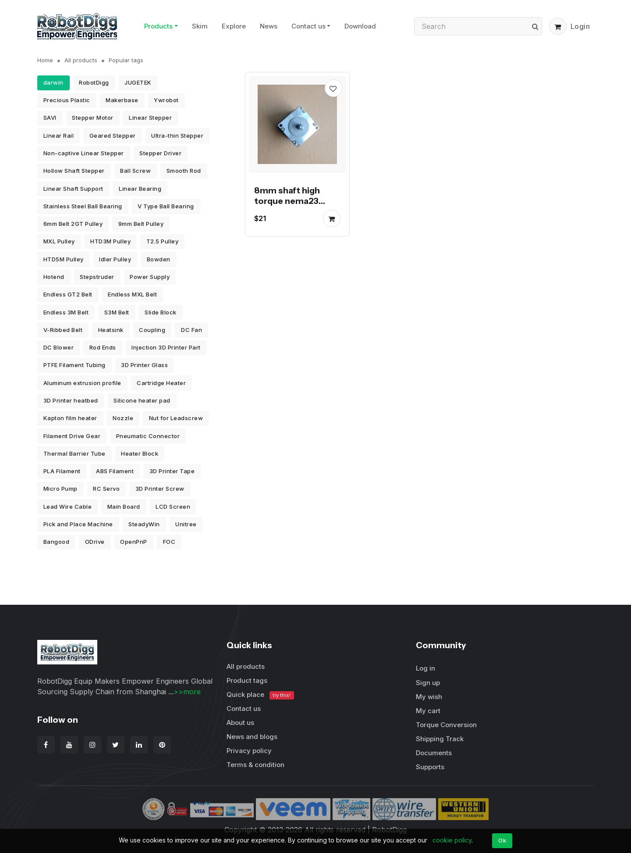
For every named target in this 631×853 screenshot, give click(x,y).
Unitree (186, 524)
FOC (169, 541)
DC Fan (191, 329)
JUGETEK (138, 82)
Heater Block (139, 453)
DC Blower (58, 347)
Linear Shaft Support (73, 188)
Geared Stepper (112, 135)
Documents (434, 753)
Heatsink (111, 329)
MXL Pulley (59, 241)
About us (240, 722)
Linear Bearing (140, 188)
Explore (234, 26)
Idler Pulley (115, 259)
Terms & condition (255, 764)
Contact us (308, 26)
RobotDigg (94, 82)
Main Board (123, 506)
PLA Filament (62, 471)
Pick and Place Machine (78, 524)
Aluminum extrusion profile (82, 382)
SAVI (50, 117)
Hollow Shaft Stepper (74, 170)
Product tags (247, 680)
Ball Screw (135, 170)
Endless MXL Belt (132, 294)
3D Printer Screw (159, 488)
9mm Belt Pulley (141, 223)
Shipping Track (440, 739)
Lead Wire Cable (67, 506)
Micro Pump (60, 488)
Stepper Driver (160, 153)
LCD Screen (173, 506)
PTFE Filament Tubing (74, 364)
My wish (429, 696)
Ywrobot (166, 100)
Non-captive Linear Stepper (83, 153)
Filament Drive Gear (72, 435)
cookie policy (451, 840)
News (268, 26)
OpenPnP (133, 541)
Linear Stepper (150, 117)
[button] (558, 26)
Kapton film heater (70, 417)
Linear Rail (58, 135)
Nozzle (123, 417)
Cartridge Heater (161, 382)
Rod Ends (102, 347)
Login (580, 26)
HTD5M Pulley (63, 259)
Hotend (53, 276)
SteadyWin (144, 524)
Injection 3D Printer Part (166, 347)
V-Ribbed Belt (63, 329)
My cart (428, 711)
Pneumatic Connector (148, 435)
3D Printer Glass (144, 364)
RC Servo (106, 488)
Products (158, 26)
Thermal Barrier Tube (74, 453)
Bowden (158, 259)
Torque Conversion (446, 725)
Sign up (428, 682)
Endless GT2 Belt (67, 294)
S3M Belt (116, 312)
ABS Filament (115, 471)
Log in (425, 668)
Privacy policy (249, 750)
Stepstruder (97, 276)
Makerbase (122, 100)
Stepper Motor (92, 117)
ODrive (95, 541)
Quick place (260, 695)
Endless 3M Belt (66, 312)
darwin (53, 82)
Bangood (56, 541)
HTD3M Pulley (110, 241)
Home (45, 60)
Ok (502, 840)
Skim (200, 26)
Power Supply (150, 276)
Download (360, 26)
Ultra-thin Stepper (177, 135)
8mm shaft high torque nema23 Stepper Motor (287, 200)
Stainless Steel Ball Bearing (82, 206)
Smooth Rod (184, 170)
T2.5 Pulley (162, 241)
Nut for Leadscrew (176, 417)
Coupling (152, 329)
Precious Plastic (66, 100)
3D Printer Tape (172, 471)
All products (80, 60)
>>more (187, 691)
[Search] (478, 26)
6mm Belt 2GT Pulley (73, 223)
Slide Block (161, 312)
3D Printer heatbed (70, 400)
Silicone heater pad (141, 400)
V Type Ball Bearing (166, 206)
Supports (430, 767)
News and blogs (252, 736)
